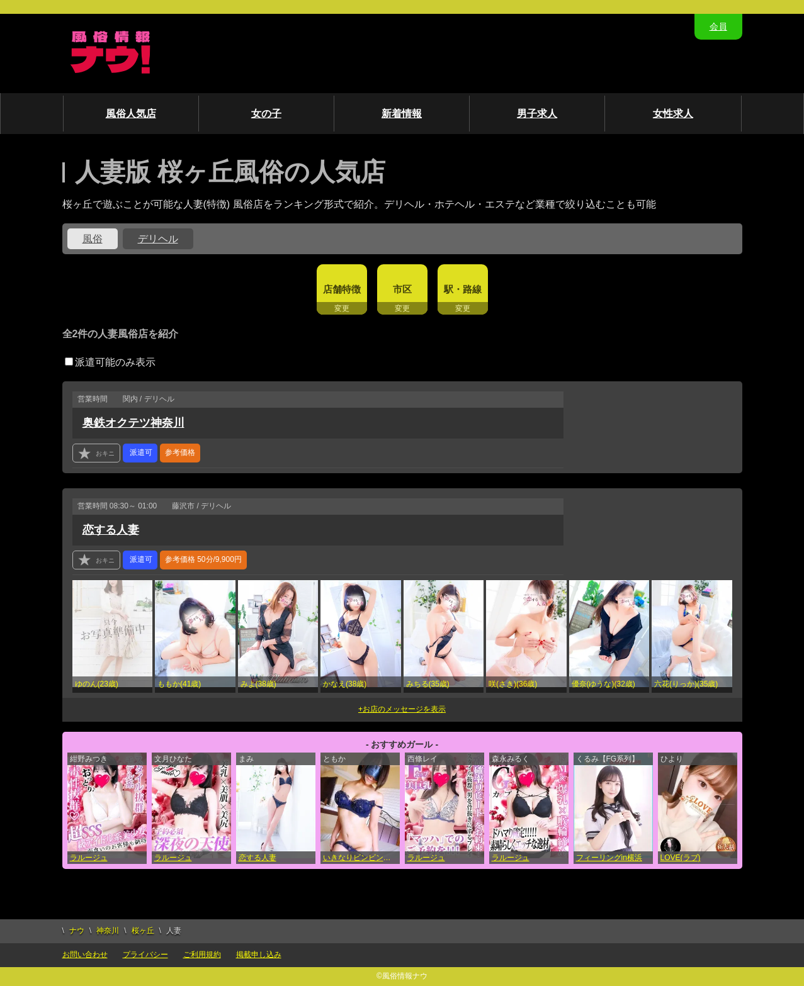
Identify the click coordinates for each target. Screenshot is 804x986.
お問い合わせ (85, 954)
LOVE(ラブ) (680, 857)
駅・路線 (463, 289)
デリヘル (158, 238)
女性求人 (673, 113)
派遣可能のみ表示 (110, 362)
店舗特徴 (342, 289)
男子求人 (537, 113)
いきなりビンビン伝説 (361, 857)
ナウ (76, 930)
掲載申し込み (258, 954)
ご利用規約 (202, 954)
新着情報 (402, 113)
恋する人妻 (110, 530)
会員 (718, 26)
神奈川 (107, 930)
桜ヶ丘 (143, 930)
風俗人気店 (131, 113)
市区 (402, 289)
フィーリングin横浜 (609, 857)
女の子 (266, 113)
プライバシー (145, 954)
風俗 (92, 238)
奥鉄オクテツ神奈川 (133, 423)
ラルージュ (89, 857)
